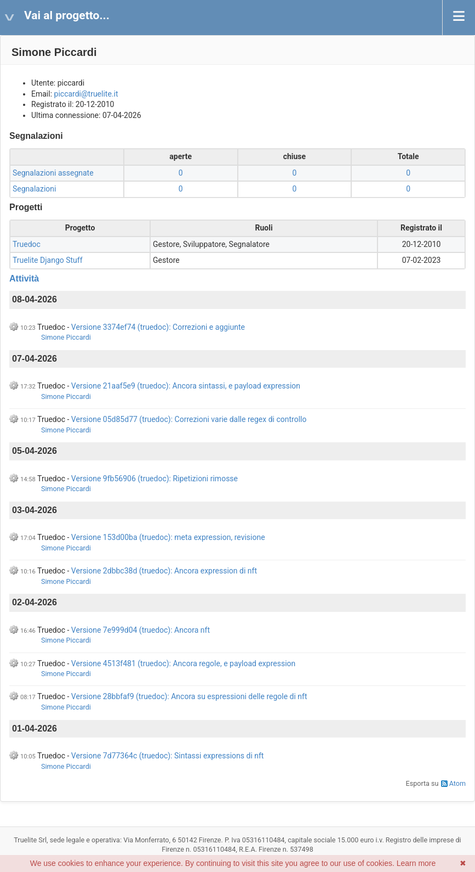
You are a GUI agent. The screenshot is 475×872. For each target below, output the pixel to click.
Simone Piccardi (66, 337)
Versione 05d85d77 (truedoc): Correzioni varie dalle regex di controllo (189, 419)
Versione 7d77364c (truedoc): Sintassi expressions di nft (167, 755)
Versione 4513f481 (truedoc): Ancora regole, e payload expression (183, 663)
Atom (457, 783)
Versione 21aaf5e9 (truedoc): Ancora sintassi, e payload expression (185, 385)
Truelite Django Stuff (48, 260)
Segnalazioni (34, 188)
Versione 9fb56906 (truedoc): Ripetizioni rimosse (154, 478)
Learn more (416, 863)
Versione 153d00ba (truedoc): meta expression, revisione (168, 537)
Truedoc (27, 244)
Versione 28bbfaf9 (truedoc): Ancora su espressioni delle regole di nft (189, 696)
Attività (24, 278)
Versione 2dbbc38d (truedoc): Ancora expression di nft (164, 570)
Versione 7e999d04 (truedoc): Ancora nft (140, 630)
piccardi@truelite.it (86, 93)
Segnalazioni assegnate (53, 172)
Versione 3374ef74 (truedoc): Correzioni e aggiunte (158, 327)
